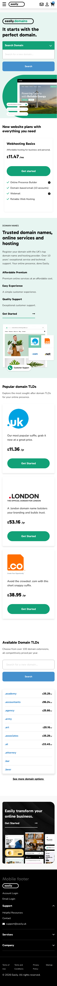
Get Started (18, 313)
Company (28, 945)
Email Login (8, 899)
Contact (6, 918)
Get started (28, 171)
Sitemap (49, 965)
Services (28, 934)
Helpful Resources (12, 912)
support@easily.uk (16, 924)
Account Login (10, 893)
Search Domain (14, 45)
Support (28, 905)
